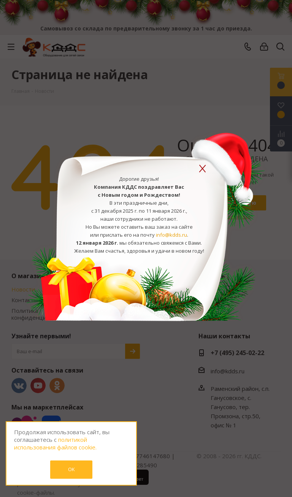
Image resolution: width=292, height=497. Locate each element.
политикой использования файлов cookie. (55, 443)
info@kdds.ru (171, 234)
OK (71, 469)
